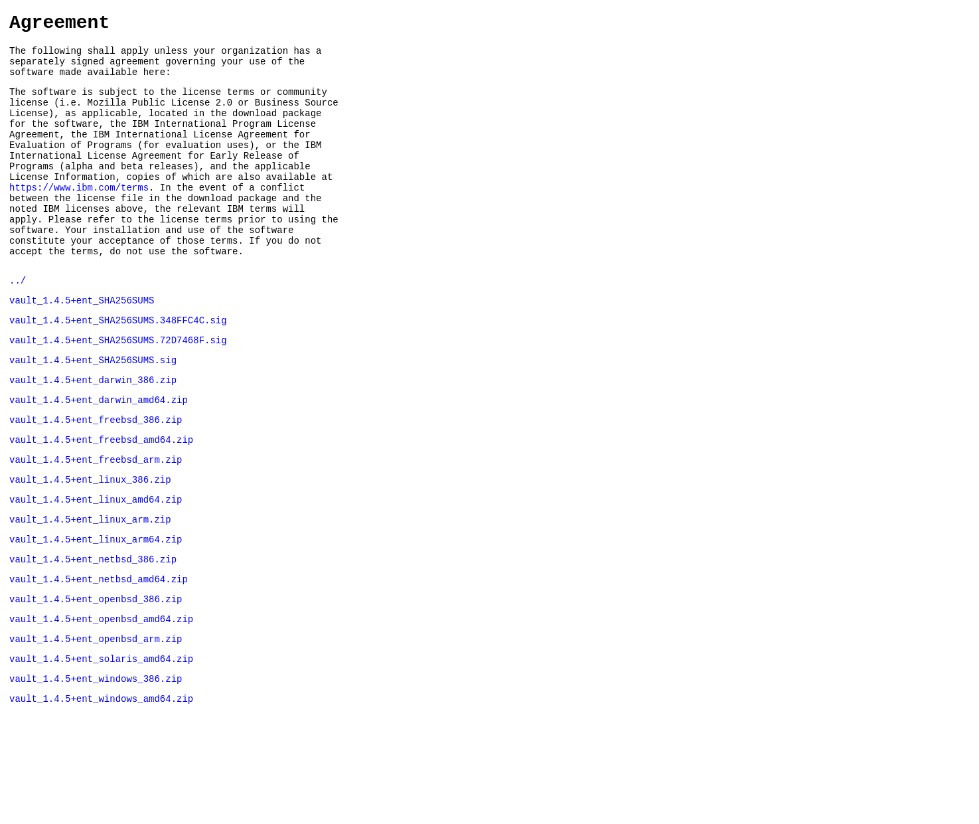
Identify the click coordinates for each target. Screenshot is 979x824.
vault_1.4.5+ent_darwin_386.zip (93, 434)
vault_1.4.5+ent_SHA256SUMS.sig (93, 412)
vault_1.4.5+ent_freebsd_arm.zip (95, 521)
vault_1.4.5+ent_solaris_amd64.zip (101, 740)
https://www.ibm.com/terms (79, 217)
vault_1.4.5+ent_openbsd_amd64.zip (101, 697)
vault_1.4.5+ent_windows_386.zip (95, 762)
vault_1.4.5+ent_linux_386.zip (90, 543)
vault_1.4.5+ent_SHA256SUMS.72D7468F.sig (118, 390)
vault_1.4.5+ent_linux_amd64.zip (95, 565)
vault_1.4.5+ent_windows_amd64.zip (101, 784)
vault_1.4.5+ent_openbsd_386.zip (95, 675)
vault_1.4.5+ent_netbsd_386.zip (93, 631)
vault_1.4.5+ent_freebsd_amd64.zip (101, 499)
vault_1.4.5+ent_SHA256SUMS (81, 346)
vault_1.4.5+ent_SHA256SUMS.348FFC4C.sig (118, 368)
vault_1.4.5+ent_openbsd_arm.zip (95, 718)
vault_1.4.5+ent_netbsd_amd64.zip (98, 653)
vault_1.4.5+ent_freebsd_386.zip (95, 477)
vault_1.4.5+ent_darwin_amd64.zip (98, 456)
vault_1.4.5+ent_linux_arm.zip (90, 587)
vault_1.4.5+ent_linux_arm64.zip (95, 609)
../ (17, 324)
